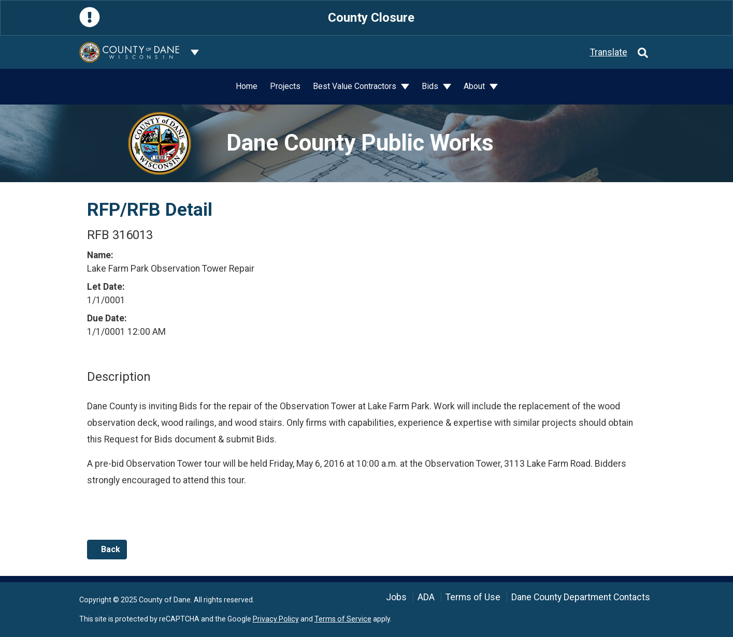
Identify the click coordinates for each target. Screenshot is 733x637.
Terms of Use (472, 597)
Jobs (396, 597)
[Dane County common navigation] (195, 52)
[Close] (644, 18)
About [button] (475, 86)
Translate (608, 52)
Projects (285, 86)
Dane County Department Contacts (580, 597)
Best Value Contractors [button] (355, 86)
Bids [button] (431, 86)
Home (246, 86)
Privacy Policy (276, 619)
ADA (426, 597)
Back (107, 549)
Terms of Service (342, 619)
